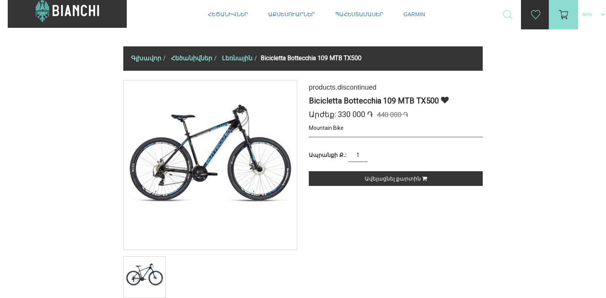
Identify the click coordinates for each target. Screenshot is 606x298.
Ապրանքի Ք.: (328, 155)
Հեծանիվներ (229, 14)
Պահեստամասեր (360, 14)
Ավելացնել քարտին (396, 178)
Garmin (414, 14)
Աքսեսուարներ (292, 14)
